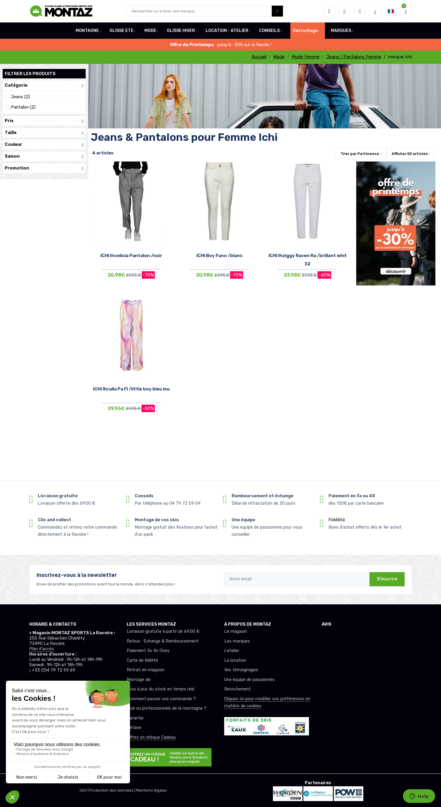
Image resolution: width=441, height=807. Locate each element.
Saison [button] (44, 156)
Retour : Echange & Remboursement (163, 641)
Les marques (237, 641)
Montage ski (139, 679)
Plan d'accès (41, 648)
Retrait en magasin (146, 669)
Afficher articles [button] (410, 153)
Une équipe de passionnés (249, 679)
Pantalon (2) (23, 107)
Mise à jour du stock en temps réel (160, 689)
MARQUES (341, 30)
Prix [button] (44, 121)
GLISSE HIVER (181, 30)
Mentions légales (151, 790)
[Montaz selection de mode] (375, 11)
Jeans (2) (20, 96)
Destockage (305, 30)
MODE (150, 30)
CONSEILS (269, 30)
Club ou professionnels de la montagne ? (166, 708)
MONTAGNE (87, 30)
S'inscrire (387, 579)
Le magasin (235, 631)
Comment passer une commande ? (161, 698)
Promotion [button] (44, 168)
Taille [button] (44, 132)
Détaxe (134, 727)
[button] (329, 11)
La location (235, 660)
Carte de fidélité (142, 660)
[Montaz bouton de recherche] (277, 11)
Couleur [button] (44, 144)
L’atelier (231, 650)
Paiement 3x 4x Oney (148, 650)
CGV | (84, 790)
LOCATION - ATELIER (227, 30)
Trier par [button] (360, 153)
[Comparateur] (360, 11)
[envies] (345, 11)
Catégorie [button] (44, 85)
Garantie (135, 718)
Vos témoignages (241, 669)
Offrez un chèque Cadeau (151, 737)
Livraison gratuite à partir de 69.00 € (163, 631)
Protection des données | (112, 790)
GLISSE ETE (122, 30)
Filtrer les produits (30, 73)
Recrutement (237, 689)
